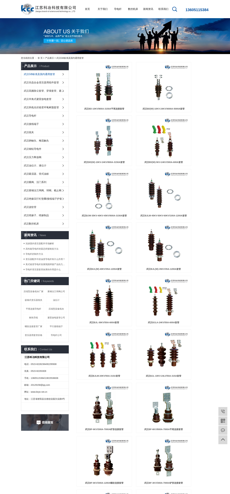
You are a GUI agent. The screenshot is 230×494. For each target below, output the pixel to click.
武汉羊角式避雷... (72, 466)
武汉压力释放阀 (32, 157)
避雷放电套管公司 (56, 317)
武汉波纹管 (30, 207)
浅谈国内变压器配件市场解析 (40, 243)
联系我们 (163, 9)
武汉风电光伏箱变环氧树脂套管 (41, 107)
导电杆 (118, 9)
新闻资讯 (148, 9)
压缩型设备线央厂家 (33, 291)
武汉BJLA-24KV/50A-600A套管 (97, 224)
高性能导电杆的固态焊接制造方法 (42, 249)
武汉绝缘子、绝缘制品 (36, 215)
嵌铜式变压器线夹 (33, 300)
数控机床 (133, 9)
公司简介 (43, 451)
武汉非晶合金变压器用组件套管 (41, 82)
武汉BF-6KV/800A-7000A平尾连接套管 (143, 267)
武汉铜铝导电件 (32, 149)
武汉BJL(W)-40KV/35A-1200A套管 (97, 182)
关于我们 (103, 9)
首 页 (40, 58)
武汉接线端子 (31, 124)
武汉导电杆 (30, 115)
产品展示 (49, 58)
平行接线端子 (56, 326)
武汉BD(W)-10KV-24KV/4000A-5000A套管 (143, 97)
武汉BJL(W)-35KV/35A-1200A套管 (142, 182)
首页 (87, 9)
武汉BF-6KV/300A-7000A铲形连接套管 (97, 267)
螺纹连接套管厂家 (33, 326)
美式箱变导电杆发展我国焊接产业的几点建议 (46, 264)
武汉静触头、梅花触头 (36, 140)
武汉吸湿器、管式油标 (36, 174)
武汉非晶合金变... (72, 456)
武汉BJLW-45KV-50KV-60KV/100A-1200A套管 (188, 140)
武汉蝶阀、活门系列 (35, 182)
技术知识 (91, 461)
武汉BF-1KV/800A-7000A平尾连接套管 (143, 351)
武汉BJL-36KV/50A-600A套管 (188, 182)
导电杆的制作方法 (34, 254)
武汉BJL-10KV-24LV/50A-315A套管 (188, 224)
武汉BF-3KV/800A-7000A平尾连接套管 (143, 309)
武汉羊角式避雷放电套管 (37, 99)
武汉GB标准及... (71, 451)
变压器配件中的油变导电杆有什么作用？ (45, 259)
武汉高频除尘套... (72, 461)
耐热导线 (33, 317)
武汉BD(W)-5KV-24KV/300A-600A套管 (97, 140)
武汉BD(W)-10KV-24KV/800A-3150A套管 (188, 97)
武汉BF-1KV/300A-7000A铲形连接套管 (97, 351)
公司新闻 (91, 451)
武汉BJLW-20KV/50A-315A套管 (143, 224)
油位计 (56, 300)
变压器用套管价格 (33, 335)
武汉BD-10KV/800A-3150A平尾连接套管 (97, 97)
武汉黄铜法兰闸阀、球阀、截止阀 (42, 190)
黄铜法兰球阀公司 (56, 291)
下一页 (142, 364)
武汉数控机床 (31, 223)
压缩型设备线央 (56, 309)
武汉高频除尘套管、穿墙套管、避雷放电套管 (46, 90)
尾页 (151, 364)
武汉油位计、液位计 (35, 165)
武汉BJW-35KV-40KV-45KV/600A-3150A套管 (143, 140)
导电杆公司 (56, 335)
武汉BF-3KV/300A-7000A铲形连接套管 (97, 309)
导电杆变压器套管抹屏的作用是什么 (43, 269)
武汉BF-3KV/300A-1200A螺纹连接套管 (188, 309)
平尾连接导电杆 (33, 309)
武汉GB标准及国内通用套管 (70, 58)
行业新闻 (91, 456)
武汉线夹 (29, 132)
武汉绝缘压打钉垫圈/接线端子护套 (43, 198)
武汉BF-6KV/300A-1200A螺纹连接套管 (188, 267)
